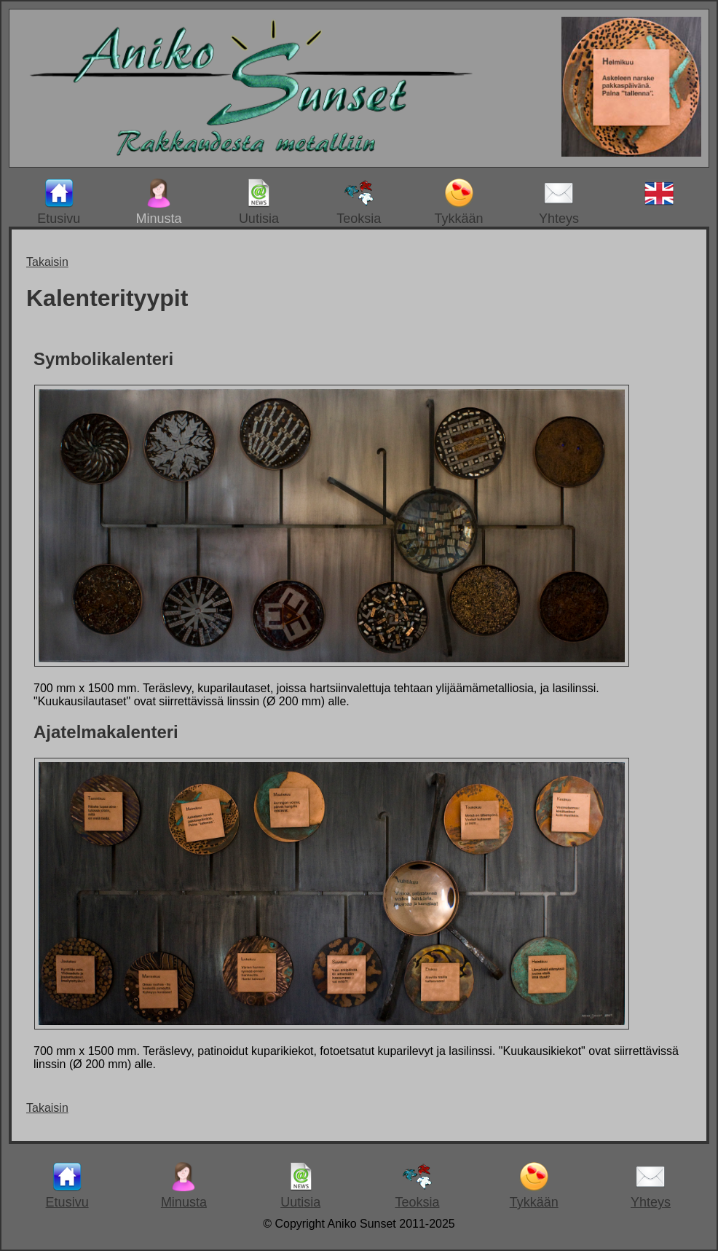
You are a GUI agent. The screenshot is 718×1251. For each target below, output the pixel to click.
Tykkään (459, 202)
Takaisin (47, 262)
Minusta (159, 202)
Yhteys (559, 202)
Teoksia (358, 202)
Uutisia (259, 202)
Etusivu (58, 202)
